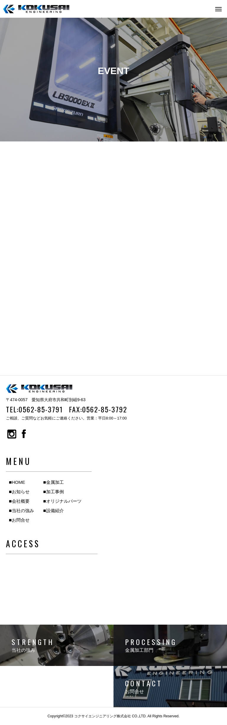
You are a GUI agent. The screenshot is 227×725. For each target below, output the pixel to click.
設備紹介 (55, 510)
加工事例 (55, 491)
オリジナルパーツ (64, 501)
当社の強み (23, 510)
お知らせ (21, 491)
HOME (18, 482)
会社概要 (21, 501)
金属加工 (55, 482)
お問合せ (21, 519)
